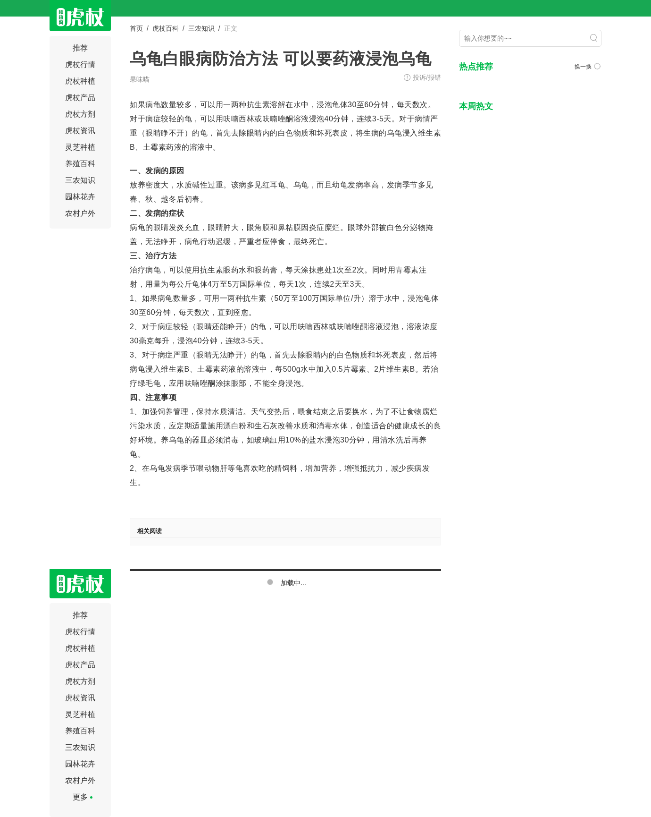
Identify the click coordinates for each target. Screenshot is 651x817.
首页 (136, 28)
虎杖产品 (80, 98)
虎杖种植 (80, 81)
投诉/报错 (427, 77)
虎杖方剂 (80, 114)
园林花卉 (80, 197)
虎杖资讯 (80, 131)
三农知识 (80, 180)
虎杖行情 (80, 64)
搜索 (593, 38)
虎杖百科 (165, 28)
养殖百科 (80, 164)
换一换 (588, 66)
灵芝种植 (80, 147)
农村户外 (80, 213)
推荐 (80, 48)
